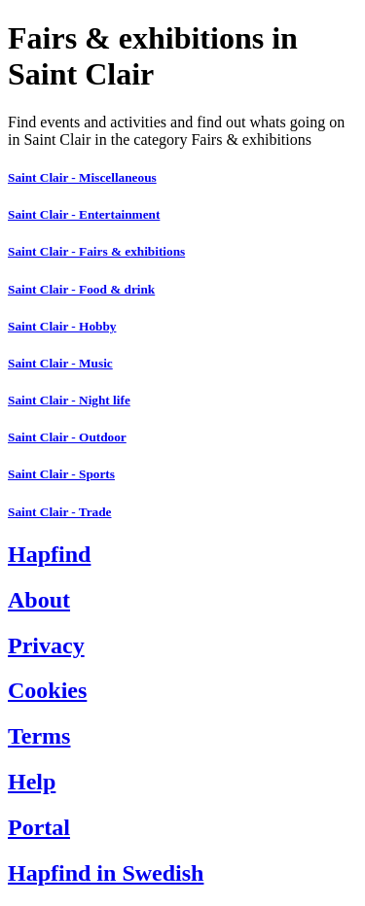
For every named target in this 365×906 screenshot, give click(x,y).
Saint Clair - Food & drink (81, 289)
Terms (39, 736)
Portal (39, 827)
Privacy (46, 645)
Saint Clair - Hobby (62, 326)
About (39, 599)
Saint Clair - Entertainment (84, 214)
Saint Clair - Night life (69, 400)
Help (31, 781)
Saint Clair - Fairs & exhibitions (96, 251)
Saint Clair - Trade (60, 512)
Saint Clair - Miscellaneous (82, 177)
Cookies (47, 690)
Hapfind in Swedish (105, 873)
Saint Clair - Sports (61, 474)
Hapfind (49, 554)
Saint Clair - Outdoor (67, 437)
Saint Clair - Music (60, 363)
